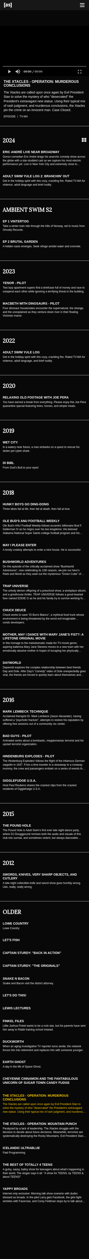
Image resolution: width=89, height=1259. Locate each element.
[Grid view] (84, 140)
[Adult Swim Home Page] (13, 5)
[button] (9, 71)
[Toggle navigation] (82, 5)
